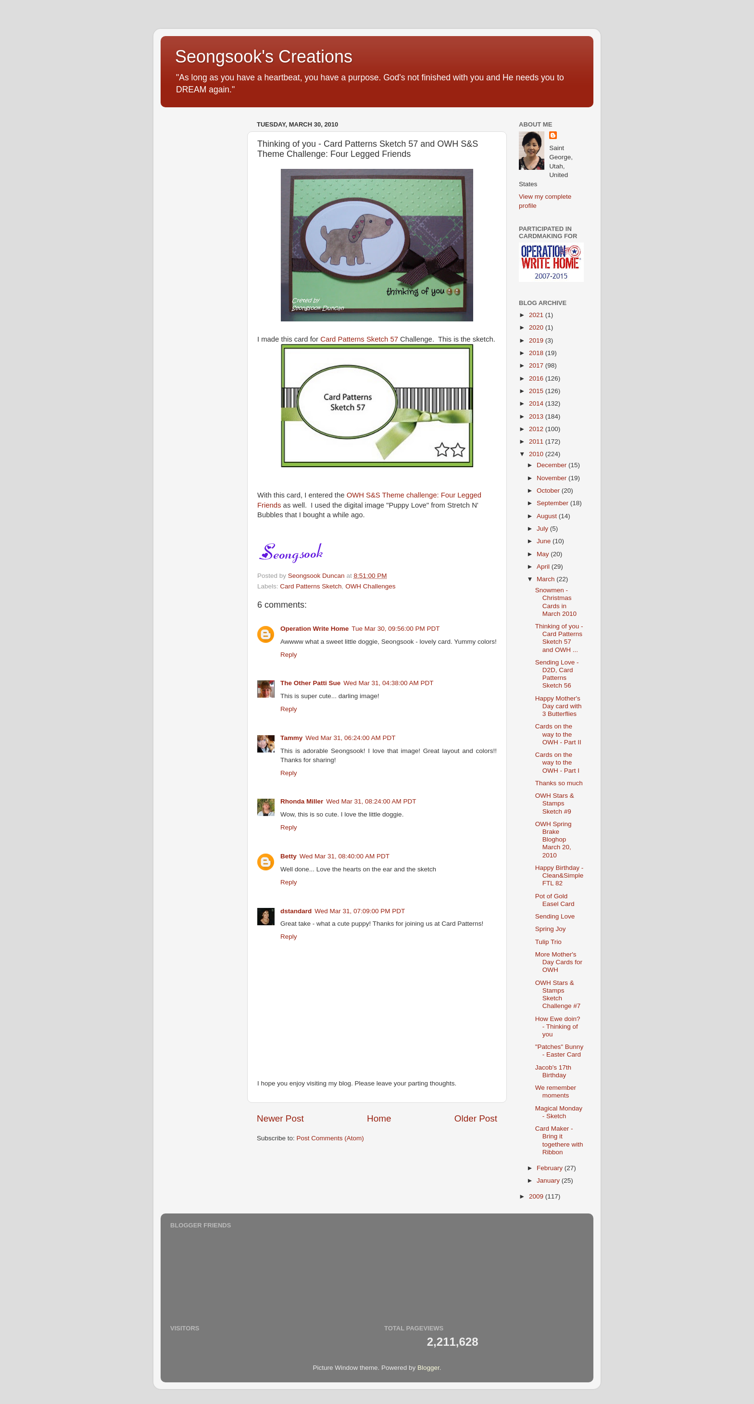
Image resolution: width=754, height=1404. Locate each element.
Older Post (475, 1118)
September (553, 503)
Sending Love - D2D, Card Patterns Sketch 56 (557, 674)
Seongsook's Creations (263, 56)
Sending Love (555, 916)
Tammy (291, 737)
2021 (537, 315)
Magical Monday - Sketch (558, 1112)
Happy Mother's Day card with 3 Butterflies (558, 706)
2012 (537, 429)
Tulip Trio (548, 941)
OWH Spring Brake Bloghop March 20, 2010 (553, 839)
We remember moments (555, 1091)
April (544, 566)
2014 (537, 403)
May (544, 554)
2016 (537, 378)
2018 (537, 353)
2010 (537, 454)
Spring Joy (550, 928)
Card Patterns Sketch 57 (359, 339)
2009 (537, 1196)
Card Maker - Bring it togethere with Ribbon (559, 1140)
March (546, 579)
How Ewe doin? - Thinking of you (557, 1026)
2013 (537, 416)
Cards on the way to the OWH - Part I (557, 762)
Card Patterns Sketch (310, 586)
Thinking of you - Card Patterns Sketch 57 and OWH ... (559, 638)
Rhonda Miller (301, 801)
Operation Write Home (314, 628)
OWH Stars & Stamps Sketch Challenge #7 (558, 994)
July (543, 528)
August (548, 516)
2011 (537, 441)
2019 (537, 340)
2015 (537, 391)
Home (379, 1118)
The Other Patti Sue (310, 683)
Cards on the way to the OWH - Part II (558, 734)
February (551, 1168)
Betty (288, 856)
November (552, 478)
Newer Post (280, 1118)
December (552, 465)
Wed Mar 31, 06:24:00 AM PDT (350, 737)
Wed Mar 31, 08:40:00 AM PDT (345, 856)
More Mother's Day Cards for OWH (558, 962)
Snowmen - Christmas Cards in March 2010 (556, 602)
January (549, 1180)
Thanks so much (559, 783)
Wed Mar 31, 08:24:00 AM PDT (371, 801)
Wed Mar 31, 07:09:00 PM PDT (359, 911)
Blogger (428, 1367)
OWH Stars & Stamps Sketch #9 (554, 803)
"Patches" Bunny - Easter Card (559, 1050)
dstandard (296, 911)
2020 (537, 327)
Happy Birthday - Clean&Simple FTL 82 (559, 875)
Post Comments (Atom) (330, 1138)
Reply (288, 654)
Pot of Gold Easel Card (555, 900)
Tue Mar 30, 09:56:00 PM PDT (396, 628)
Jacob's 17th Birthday (553, 1071)
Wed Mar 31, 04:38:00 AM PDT (388, 683)
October (549, 490)
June (545, 541)
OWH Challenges (370, 586)
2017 (537, 365)
